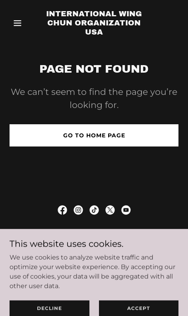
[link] (94, 32)
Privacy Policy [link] (94, 250)
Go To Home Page (94, 135)
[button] (22, 23)
